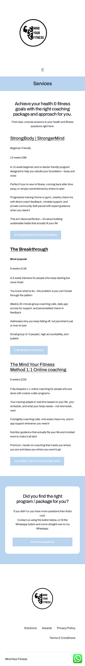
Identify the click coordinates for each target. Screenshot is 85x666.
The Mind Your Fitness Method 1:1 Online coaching (38, 367)
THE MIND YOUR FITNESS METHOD (37, 461)
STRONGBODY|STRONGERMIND (35, 234)
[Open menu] (42, 70)
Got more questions (42, 541)
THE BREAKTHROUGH (29, 350)
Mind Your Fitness (16, 659)
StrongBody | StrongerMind (37, 138)
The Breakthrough (29, 249)
